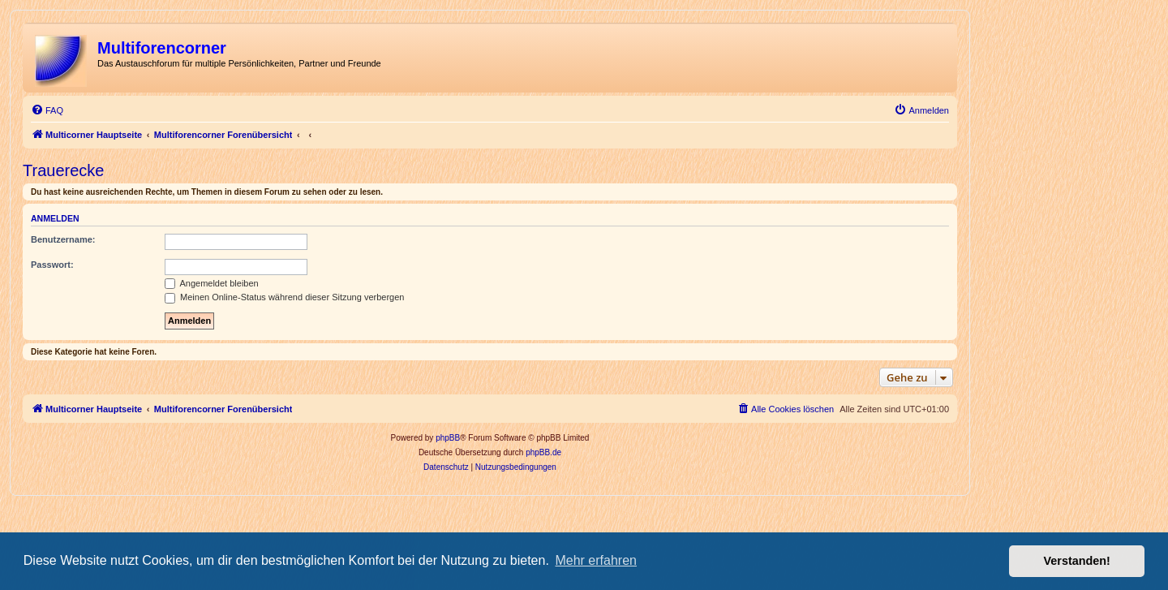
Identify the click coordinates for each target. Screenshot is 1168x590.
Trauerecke (63, 170)
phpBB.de (543, 452)
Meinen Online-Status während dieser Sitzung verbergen (284, 297)
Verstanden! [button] (1077, 560)
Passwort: (52, 264)
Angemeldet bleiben (212, 283)
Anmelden (55, 218)
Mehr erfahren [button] (596, 560)
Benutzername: (63, 239)
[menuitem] (47, 110)
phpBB (448, 437)
